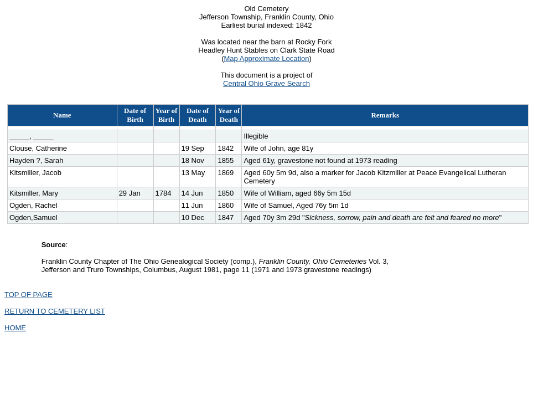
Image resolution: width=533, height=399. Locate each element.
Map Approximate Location (266, 58)
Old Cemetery (266, 8)
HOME (15, 328)
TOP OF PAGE (28, 294)
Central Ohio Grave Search (266, 83)
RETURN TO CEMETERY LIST (54, 311)
